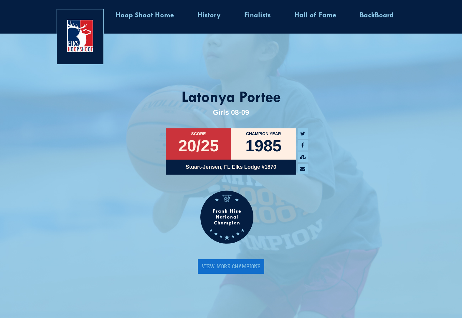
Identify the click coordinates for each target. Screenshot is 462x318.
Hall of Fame (315, 15)
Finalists (257, 15)
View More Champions (231, 266)
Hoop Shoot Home (145, 15)
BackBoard (377, 15)
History (209, 15)
